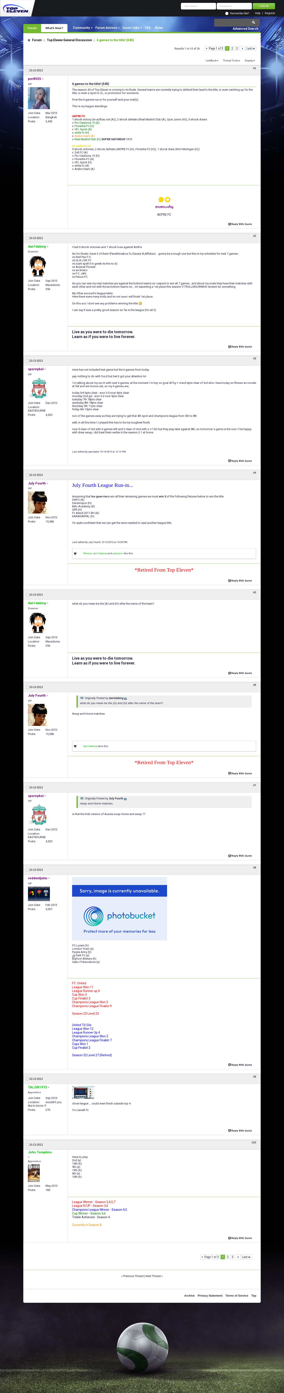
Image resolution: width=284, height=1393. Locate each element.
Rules (159, 27)
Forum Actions (106, 27)
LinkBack (211, 60)
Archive (189, 1295)
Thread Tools (230, 60)
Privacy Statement (210, 1295)
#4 (254, 472)
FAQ (148, 27)
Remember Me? (239, 13)
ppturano (118, 553)
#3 (254, 358)
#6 (254, 684)
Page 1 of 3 (216, 48)
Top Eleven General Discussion (69, 40)
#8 (254, 867)
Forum (32, 28)
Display (249, 60)
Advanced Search (245, 28)
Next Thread (153, 1276)
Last (251, 48)
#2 (254, 235)
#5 (254, 592)
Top (253, 1295)
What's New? (54, 28)
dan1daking (100, 553)
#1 (254, 68)
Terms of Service (237, 1295)
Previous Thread (133, 1276)
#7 (254, 785)
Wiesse (87, 553)
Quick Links (130, 27)
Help (257, 13)
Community (81, 27)
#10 (254, 1142)
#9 (254, 1076)
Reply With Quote (240, 224)
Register (270, 13)
